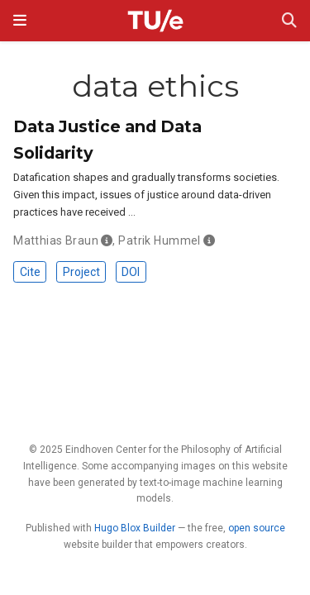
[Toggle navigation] (19, 20)
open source (256, 528)
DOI (131, 271)
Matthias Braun (55, 240)
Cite (30, 271)
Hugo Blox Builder (134, 528)
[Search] (289, 21)
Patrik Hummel (159, 240)
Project (81, 271)
